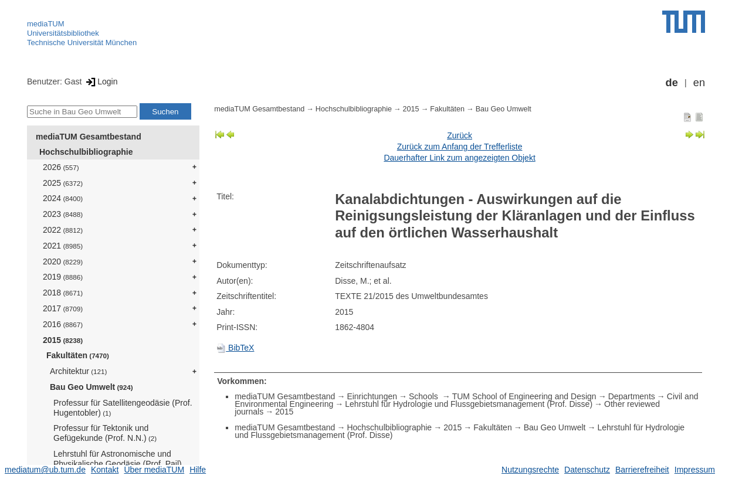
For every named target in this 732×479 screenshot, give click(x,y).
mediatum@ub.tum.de (45, 469)
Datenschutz (587, 469)
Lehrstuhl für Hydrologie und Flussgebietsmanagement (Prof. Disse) (468, 404)
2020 (63, 261)
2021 (63, 245)
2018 (63, 292)
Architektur (78, 371)
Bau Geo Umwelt (91, 387)
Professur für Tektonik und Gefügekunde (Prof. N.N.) (105, 433)
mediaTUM (46, 23)
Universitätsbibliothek (63, 33)
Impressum (695, 469)
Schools (424, 396)
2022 (63, 230)
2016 (63, 324)
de (672, 83)
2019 (63, 276)
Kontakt (104, 469)
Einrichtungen (372, 396)
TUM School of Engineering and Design (524, 396)
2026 (61, 167)
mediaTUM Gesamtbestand (88, 136)
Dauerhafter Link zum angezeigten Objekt (459, 157)
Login (100, 81)
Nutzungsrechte (530, 469)
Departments (631, 396)
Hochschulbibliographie (86, 152)
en (699, 83)
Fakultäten (77, 355)
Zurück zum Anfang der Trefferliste (460, 146)
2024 (63, 198)
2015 (63, 340)
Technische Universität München (82, 42)
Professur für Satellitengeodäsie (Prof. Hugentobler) (122, 407)
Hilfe (197, 469)
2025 (63, 183)
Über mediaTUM (154, 469)
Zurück (459, 135)
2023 (63, 214)
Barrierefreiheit (642, 469)
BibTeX (235, 347)
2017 (63, 308)
